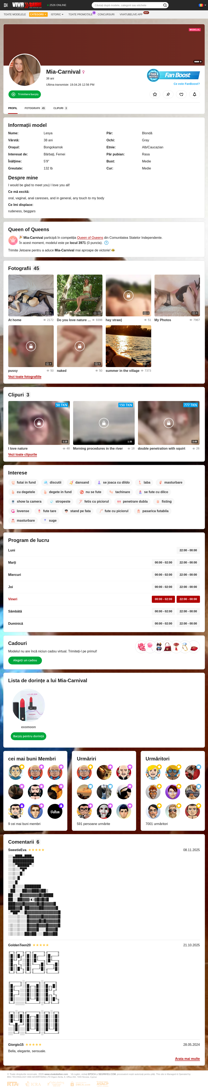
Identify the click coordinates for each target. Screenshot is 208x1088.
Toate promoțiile (82, 14)
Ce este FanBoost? (187, 83)
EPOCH (92, 1074)
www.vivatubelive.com (56, 1074)
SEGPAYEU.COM (107, 1074)
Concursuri (106, 14)
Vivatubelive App (132, 14)
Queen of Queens (90, 237)
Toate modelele (15, 14)
